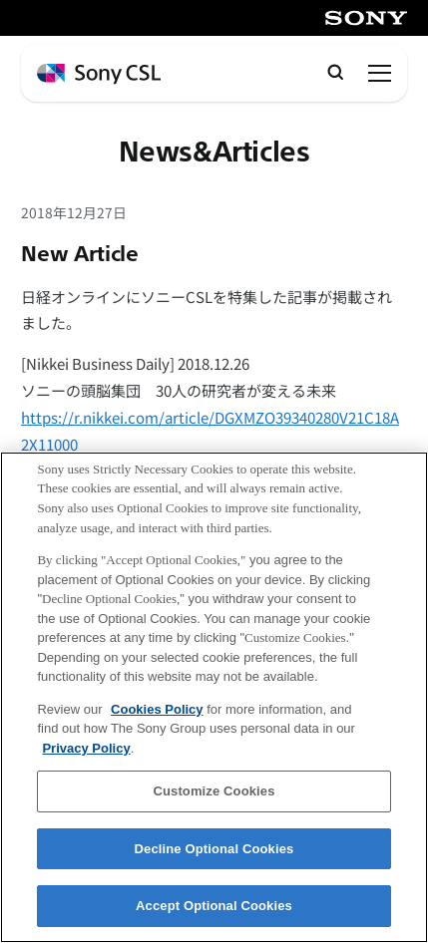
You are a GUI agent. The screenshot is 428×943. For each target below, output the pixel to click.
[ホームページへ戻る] (99, 74)
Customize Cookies (213, 807)
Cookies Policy (157, 725)
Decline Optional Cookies (214, 865)
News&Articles (214, 152)
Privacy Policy (86, 765)
